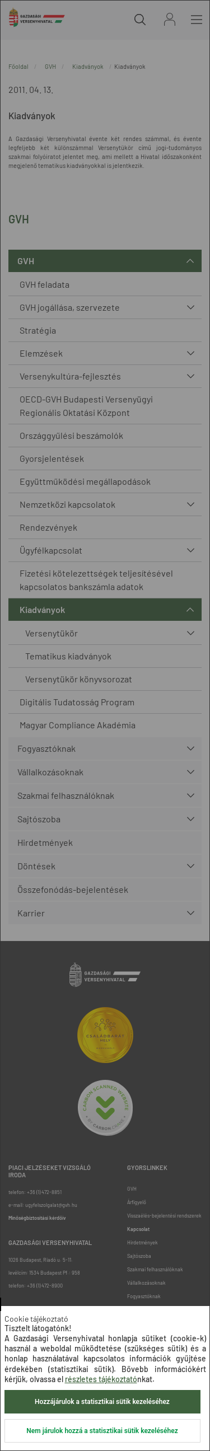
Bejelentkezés (169, 19)
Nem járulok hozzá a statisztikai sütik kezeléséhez (102, 1431)
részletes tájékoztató (101, 1379)
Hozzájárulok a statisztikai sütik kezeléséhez (102, 1402)
